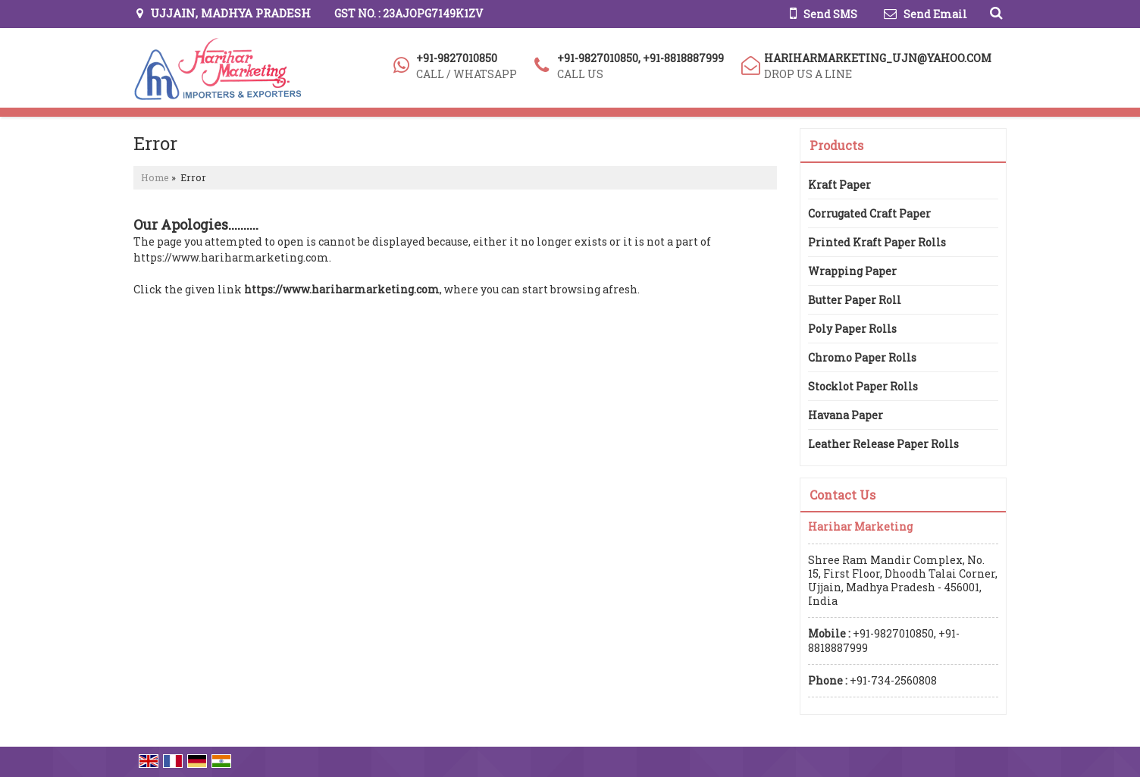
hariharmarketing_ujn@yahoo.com (877, 58)
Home (155, 177)
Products (836, 145)
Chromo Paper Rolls (862, 357)
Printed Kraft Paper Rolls (877, 242)
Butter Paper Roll (854, 300)
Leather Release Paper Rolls (883, 444)
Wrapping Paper (852, 271)
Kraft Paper (839, 184)
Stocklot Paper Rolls (863, 386)
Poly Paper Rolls (852, 328)
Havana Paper (845, 415)
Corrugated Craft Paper (869, 213)
